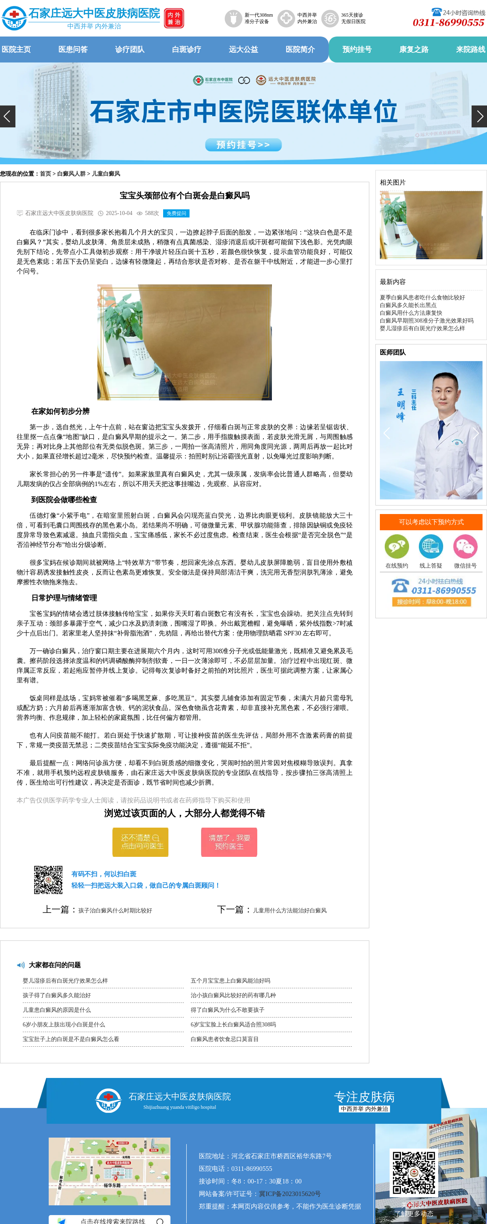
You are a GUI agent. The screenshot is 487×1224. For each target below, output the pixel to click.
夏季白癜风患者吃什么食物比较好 (422, 298)
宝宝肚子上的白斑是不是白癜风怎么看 (71, 1039)
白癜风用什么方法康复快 (411, 313)
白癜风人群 (71, 174)
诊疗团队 (129, 49)
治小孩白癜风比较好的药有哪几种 (233, 995)
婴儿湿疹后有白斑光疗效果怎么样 (65, 981)
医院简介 (300, 49)
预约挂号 (357, 49)
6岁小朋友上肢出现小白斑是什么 (64, 1025)
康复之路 (414, 49)
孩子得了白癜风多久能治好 (57, 995)
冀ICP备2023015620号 (290, 1193)
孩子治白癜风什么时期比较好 (115, 911)
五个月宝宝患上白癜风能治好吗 (230, 981)
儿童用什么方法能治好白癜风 (290, 911)
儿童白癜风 (106, 174)
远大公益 (243, 49)
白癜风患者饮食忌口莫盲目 (225, 1039)
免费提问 (176, 213)
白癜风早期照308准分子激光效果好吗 (427, 321)
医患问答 (73, 49)
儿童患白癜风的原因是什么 (57, 1010)
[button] (7, 116)
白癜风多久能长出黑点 (408, 305)
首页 (45, 174)
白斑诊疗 (186, 49)
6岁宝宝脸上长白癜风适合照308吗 (233, 1025)
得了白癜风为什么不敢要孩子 (228, 1010)
